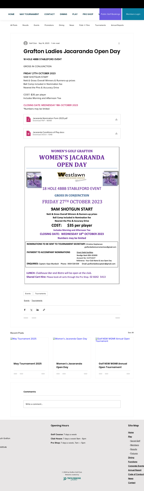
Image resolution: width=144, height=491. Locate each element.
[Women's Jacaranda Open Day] (72, 348)
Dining (61, 25)
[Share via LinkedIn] (37, 310)
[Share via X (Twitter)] (31, 310)
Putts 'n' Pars (84, 25)
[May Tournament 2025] (29, 348)
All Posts (13, 25)
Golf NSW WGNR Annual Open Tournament (113, 365)
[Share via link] (44, 310)
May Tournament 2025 (28, 363)
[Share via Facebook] (24, 310)
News (72, 25)
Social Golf (135, 441)
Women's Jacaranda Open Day (69, 365)
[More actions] (119, 43)
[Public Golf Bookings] (110, 14)
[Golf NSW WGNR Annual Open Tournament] (115, 348)
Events (36, 25)
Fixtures (134, 453)
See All (131, 332)
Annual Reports (117, 25)
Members (134, 445)
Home (131, 432)
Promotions (49, 25)
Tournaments (100, 25)
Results (26, 25)
